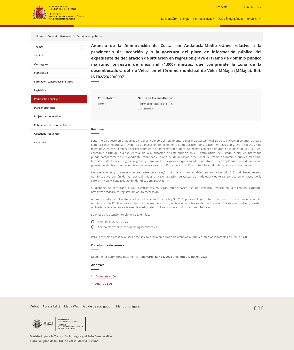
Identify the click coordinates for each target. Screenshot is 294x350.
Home (39, 36)
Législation (40, 90)
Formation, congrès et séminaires (53, 81)
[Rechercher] (251, 7)
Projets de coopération (47, 116)
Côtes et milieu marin (60, 36)
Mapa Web (72, 306)
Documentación (105, 276)
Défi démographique (230, 18)
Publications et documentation (52, 125)
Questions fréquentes (47, 133)
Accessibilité (51, 306)
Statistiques (41, 73)
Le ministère (169, 18)
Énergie (184, 18)
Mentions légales (128, 306)
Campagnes (41, 64)
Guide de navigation (98, 306)
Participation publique (89, 36)
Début (34, 306)
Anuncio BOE (103, 283)
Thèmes (38, 47)
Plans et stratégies (44, 107)
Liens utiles (40, 142)
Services (251, 18)
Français (221, 7)
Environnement (202, 18)
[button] (214, 18)
